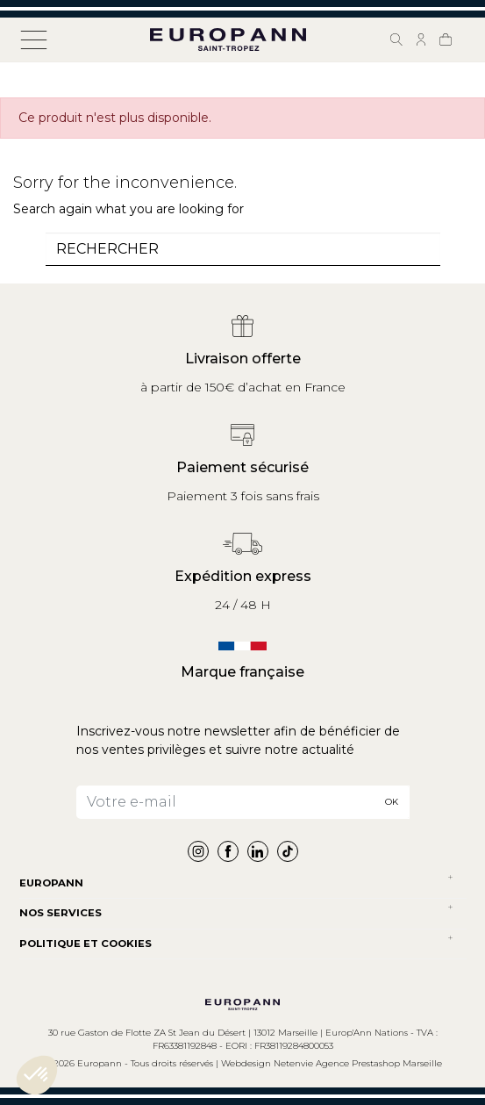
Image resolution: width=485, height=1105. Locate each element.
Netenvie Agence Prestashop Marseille (358, 1063)
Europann (51, 883)
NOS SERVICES (60, 913)
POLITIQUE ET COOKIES (85, 943)
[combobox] (243, 249)
